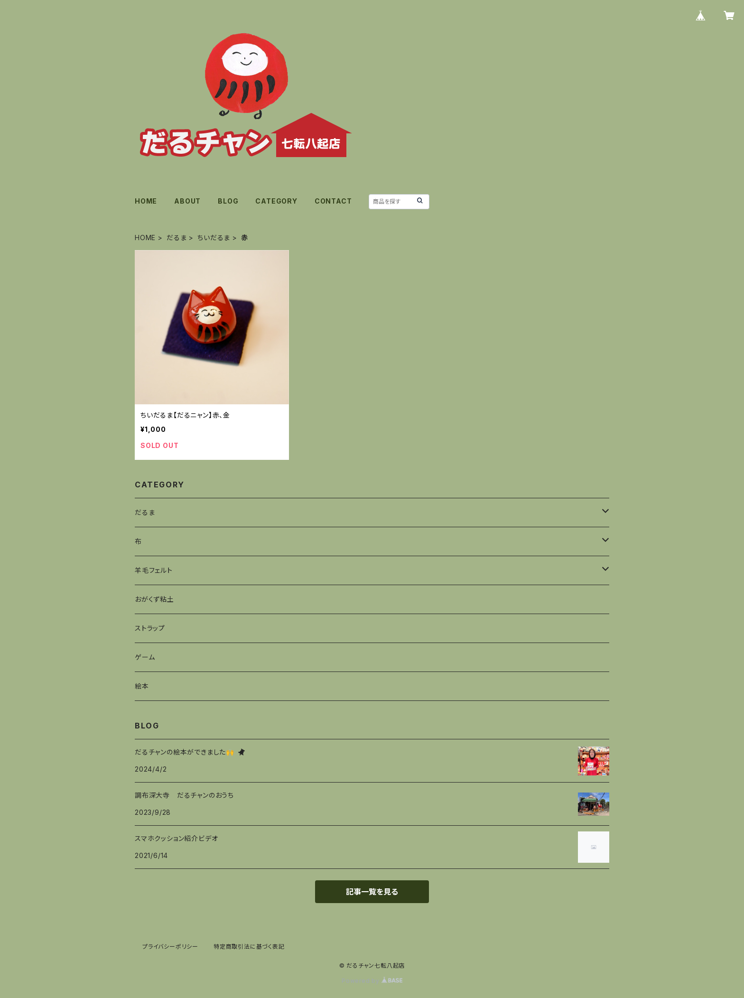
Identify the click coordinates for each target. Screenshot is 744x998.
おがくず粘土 (154, 599)
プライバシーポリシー (170, 946)
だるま (176, 237)
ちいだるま (213, 237)
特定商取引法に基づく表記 (249, 946)
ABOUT (187, 201)
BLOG (228, 201)
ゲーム (145, 657)
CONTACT (333, 201)
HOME (146, 201)
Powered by (372, 980)
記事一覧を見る (372, 891)
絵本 (142, 686)
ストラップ (150, 628)
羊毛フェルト (154, 570)
